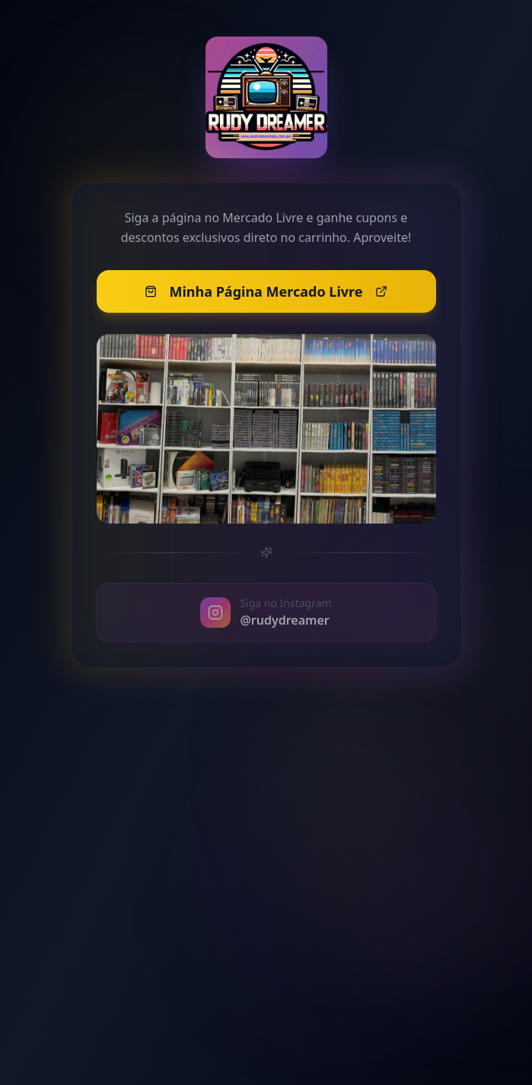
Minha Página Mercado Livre (266, 299)
